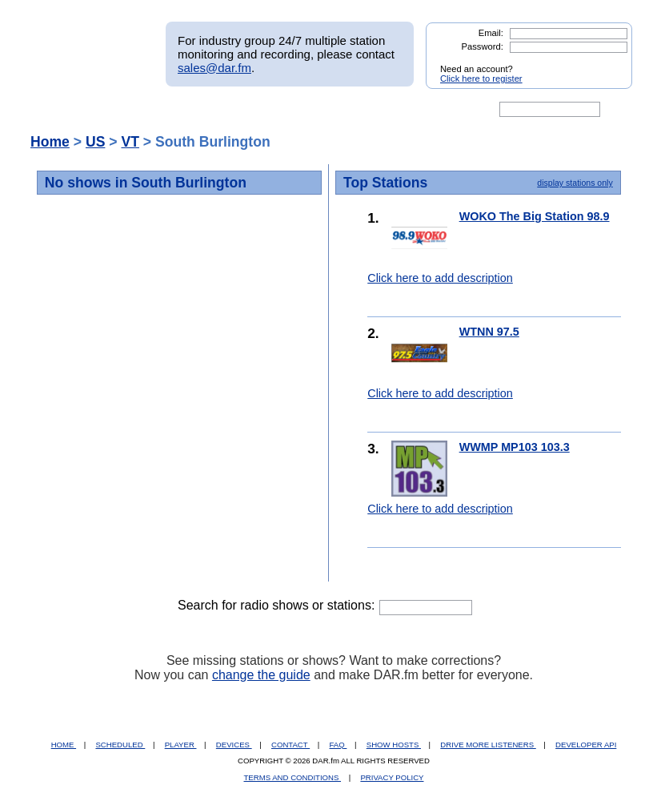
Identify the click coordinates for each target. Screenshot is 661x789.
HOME (63, 744)
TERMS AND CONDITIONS (293, 777)
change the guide (261, 675)
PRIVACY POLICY (391, 777)
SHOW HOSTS (394, 744)
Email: (491, 33)
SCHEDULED (120, 744)
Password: (482, 46)
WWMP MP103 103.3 (514, 447)
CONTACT (290, 744)
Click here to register (481, 78)
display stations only (574, 182)
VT (129, 142)
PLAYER (181, 744)
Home (50, 142)
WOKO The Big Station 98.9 (534, 216)
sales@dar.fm (214, 67)
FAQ (338, 744)
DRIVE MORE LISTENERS (487, 744)
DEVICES (234, 744)
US (95, 142)
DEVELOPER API (585, 744)
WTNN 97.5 (489, 331)
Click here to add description (440, 278)
